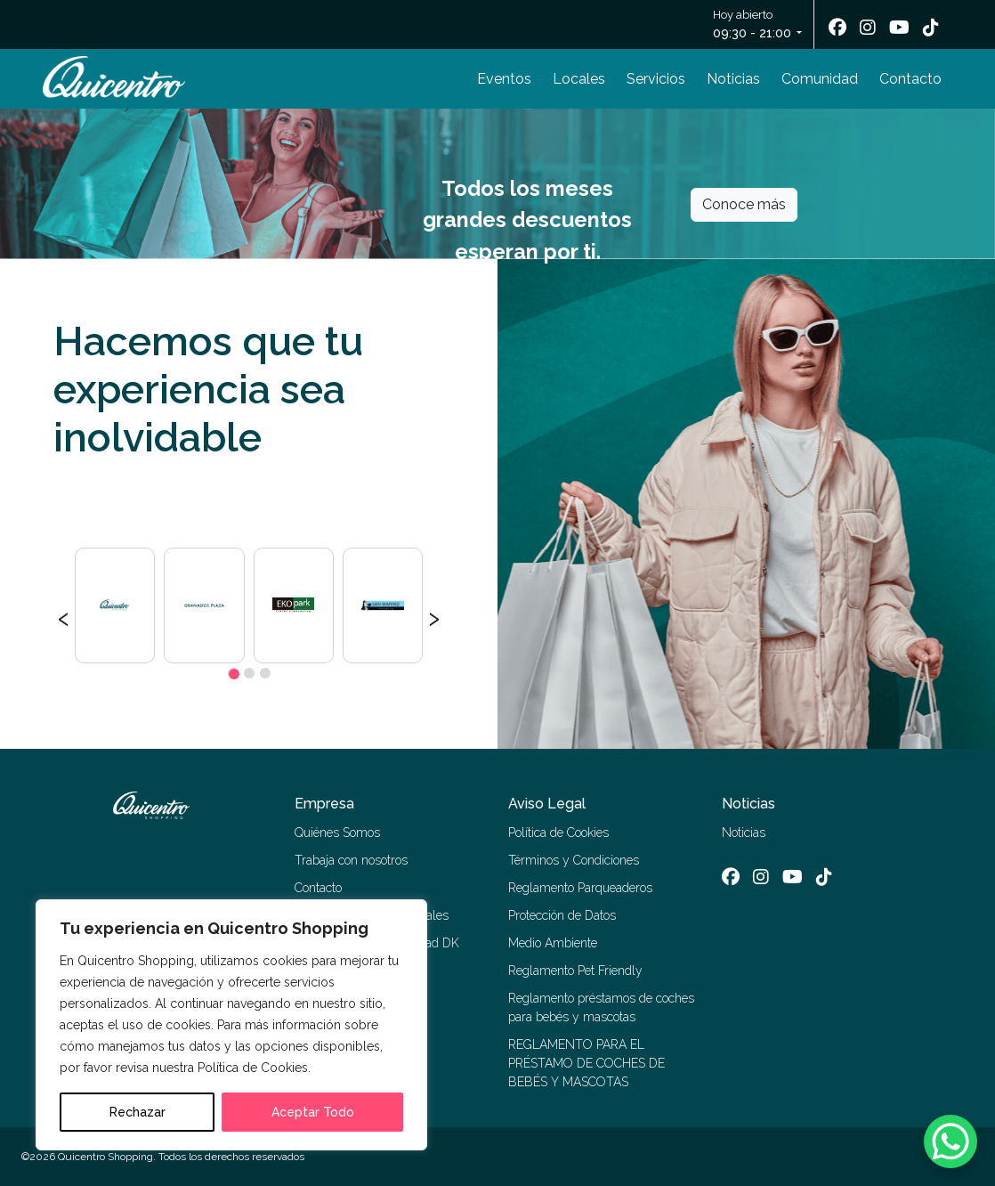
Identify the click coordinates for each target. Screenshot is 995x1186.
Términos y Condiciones (573, 860)
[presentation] (63, 616)
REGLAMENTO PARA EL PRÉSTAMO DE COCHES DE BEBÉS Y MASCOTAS (586, 1063)
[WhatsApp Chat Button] (950, 1141)
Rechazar (137, 1112)
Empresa (324, 803)
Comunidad (819, 78)
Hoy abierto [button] (753, 25)
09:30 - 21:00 (752, 33)
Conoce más (744, 204)
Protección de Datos (562, 915)
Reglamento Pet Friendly (575, 970)
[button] (233, 673)
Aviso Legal (547, 803)
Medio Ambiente (552, 943)
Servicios (656, 78)
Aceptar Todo (312, 1112)
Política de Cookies (558, 832)
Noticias (733, 78)
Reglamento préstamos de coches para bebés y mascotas (601, 1007)
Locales (579, 78)
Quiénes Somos (337, 832)
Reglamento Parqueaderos (580, 888)
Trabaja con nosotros (351, 860)
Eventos (504, 78)
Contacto (910, 78)
